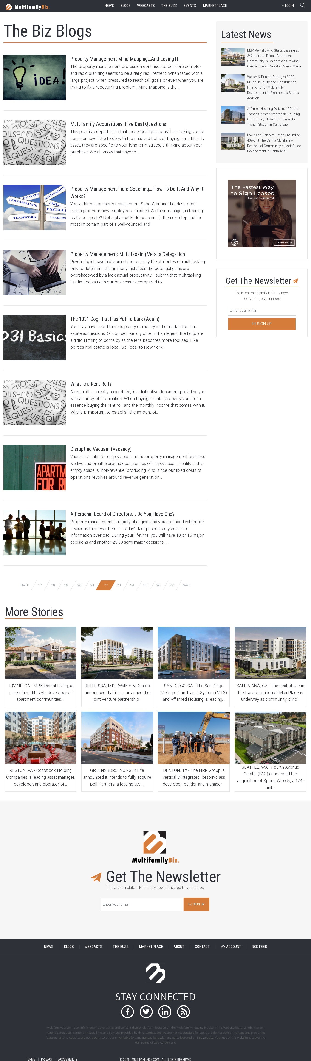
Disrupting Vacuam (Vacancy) (111, 446)
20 (79, 581)
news (109, 5)
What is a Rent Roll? (97, 382)
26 (158, 581)
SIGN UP (196, 901)
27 (171, 581)
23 (119, 581)
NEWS (48, 943)
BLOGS (69, 943)
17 (39, 581)
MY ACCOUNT (230, 943)
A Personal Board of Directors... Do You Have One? (132, 515)
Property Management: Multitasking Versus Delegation (130, 257)
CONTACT (202, 943)
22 (105, 581)
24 (132, 581)
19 (66, 581)
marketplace (215, 5)
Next (186, 581)
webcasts (146, 5)
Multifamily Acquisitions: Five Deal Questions (133, 123)
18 (53, 581)
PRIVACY (47, 1056)
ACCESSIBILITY (67, 1056)
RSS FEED (259, 943)
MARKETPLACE (151, 943)
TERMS (30, 1056)
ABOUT (179, 943)
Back (24, 581)
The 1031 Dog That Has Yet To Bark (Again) (130, 317)
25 (145, 581)
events (190, 5)
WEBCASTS (93, 943)
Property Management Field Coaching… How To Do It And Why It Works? (135, 192)
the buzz (169, 5)
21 (92, 581)
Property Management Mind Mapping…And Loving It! (129, 63)
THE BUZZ (120, 943)
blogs (125, 5)
